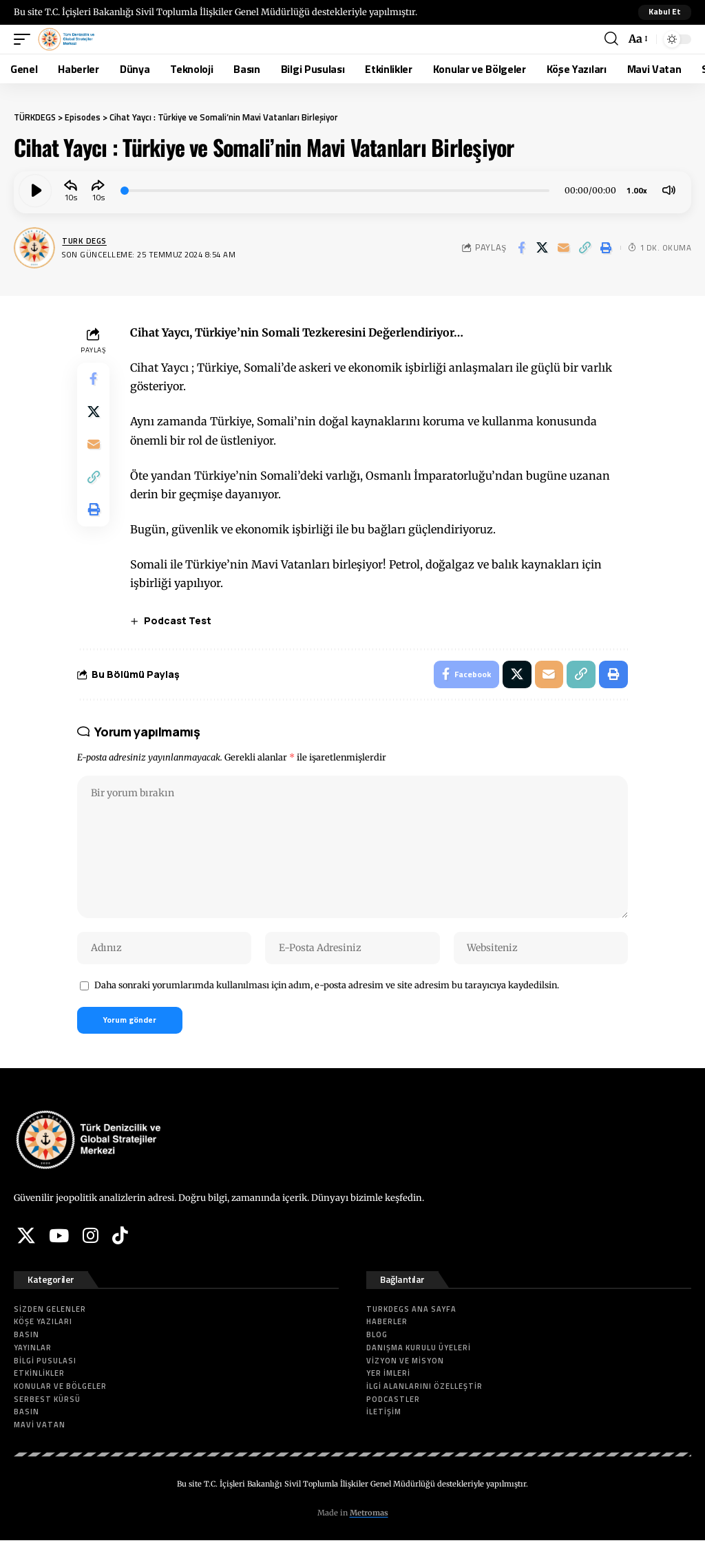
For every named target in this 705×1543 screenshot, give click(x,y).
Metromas (369, 1515)
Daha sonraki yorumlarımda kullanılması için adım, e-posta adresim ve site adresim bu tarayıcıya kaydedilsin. (326, 986)
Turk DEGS (85, 240)
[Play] (35, 190)
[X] (26, 1237)
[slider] (335, 190)
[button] (664, 12)
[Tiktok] (120, 1237)
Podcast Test (178, 620)
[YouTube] (58, 1237)
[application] (352, 190)
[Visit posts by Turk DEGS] (34, 247)
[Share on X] (542, 248)
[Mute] (668, 190)
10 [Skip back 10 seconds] (69, 196)
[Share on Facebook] (521, 248)
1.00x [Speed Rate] (637, 190)
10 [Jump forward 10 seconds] (96, 196)
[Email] (564, 248)
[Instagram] (90, 1237)
